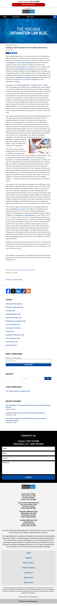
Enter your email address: (14, 359)
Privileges (10, 311)
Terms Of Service (28, 569)
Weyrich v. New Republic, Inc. (28, 215)
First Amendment (13, 339)
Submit (28, 479)
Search (47, 379)
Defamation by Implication (16, 321)
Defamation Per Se (13, 328)
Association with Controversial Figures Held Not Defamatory (26, 414)
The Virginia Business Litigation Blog (18, 392)
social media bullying (24, 62)
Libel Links (35, 17)
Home (6, 17)
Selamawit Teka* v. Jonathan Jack (30, 85)
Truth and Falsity (13, 325)
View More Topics (12, 346)
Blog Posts (28, 585)
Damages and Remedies (15, 335)
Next (21, 279)
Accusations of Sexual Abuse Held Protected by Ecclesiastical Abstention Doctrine (27, 421)
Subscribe (28, 365)
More (53, 17)
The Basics (19, 17)
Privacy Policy (28, 564)
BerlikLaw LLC (35, 599)
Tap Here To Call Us (28, 4)
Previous (9, 279)
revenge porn (11, 62)
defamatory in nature (19, 209)
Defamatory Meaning (16, 270)
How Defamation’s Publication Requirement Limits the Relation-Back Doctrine (27, 407)
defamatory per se (18, 236)
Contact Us (28, 575)
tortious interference (33, 77)
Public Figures (12, 342)
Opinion (10, 332)
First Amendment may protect (25, 69)
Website (28, 559)
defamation (19, 77)
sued (14, 87)
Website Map (28, 580)
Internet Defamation (14, 318)
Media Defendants (13, 314)
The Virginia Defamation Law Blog (28, 11)
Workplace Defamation (30, 270)
